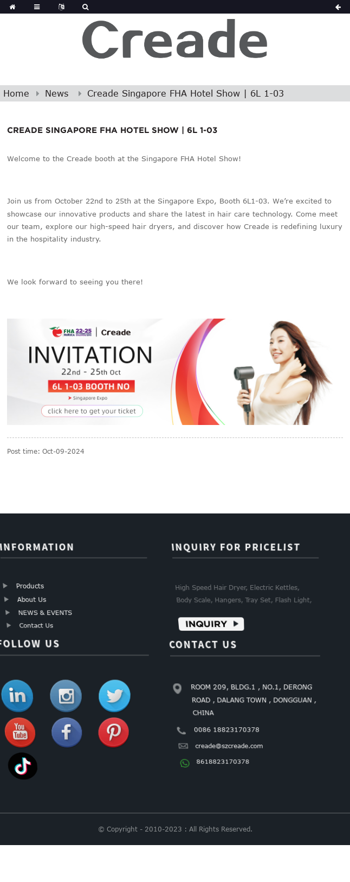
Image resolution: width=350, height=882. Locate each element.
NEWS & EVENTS (45, 612)
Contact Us (37, 624)
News (56, 93)
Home (16, 93)
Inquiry (206, 623)
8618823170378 (223, 761)
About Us (32, 599)
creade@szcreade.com (229, 745)
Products (30, 586)
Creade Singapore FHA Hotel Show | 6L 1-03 (185, 93)
